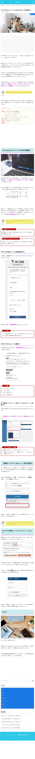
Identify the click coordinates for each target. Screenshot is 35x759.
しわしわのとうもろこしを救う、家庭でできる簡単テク (11, 724)
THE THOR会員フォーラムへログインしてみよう (11, 121)
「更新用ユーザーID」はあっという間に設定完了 (11, 119)
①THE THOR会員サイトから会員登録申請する (11, 113)
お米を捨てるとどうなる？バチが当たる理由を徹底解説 (11, 727)
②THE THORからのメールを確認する (10, 115)
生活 (3, 689)
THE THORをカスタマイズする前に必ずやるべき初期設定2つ (22, 5)
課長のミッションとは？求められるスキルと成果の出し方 (11, 715)
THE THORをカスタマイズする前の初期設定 (10, 111)
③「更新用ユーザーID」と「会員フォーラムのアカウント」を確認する (15, 117)
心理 (3, 695)
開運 (3, 704)
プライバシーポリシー (11, 734)
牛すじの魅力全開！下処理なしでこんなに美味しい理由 (11, 721)
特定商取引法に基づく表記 (22, 734)
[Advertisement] (17, 43)
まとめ (4, 122)
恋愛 (3, 692)
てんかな (17, 2)
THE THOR (8, 5)
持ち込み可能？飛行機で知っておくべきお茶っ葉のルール (11, 718)
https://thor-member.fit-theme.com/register (24, 255)
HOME (3, 5)
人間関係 (4, 698)
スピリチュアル (5, 701)
